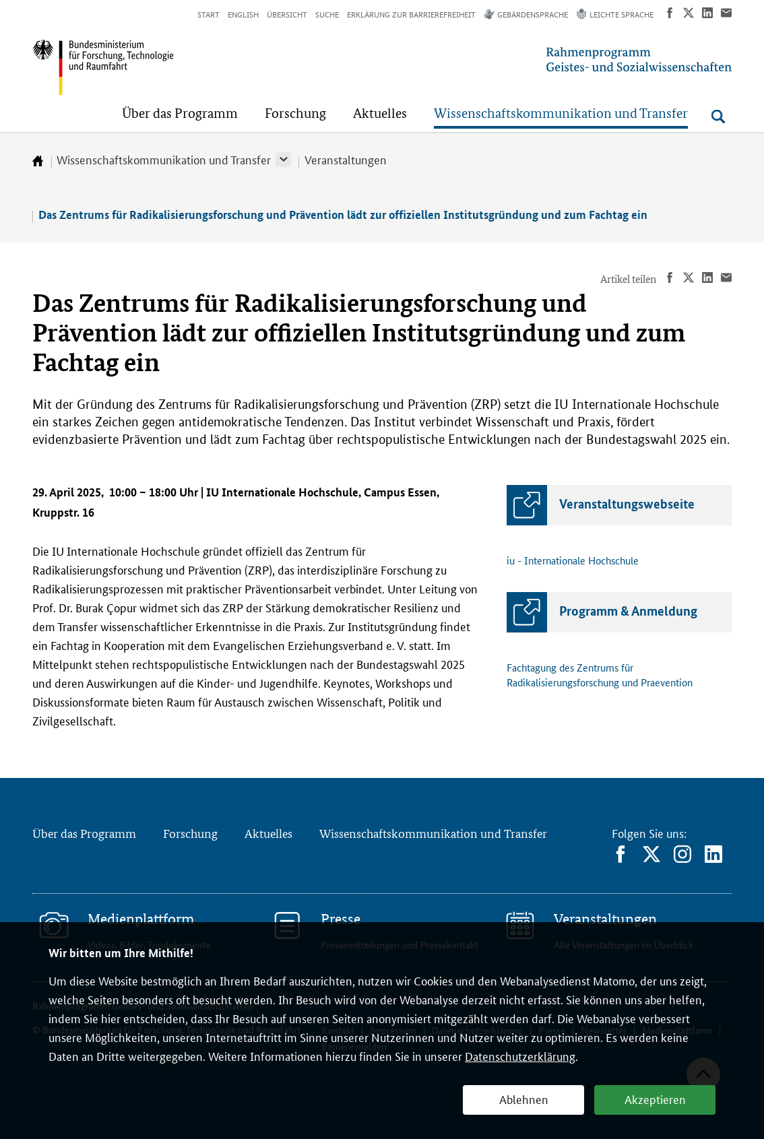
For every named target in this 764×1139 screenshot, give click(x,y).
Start (208, 13)
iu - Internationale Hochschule (573, 560)
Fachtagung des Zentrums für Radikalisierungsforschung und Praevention (600, 674)
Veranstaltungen (346, 159)
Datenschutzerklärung (520, 1055)
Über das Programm (84, 833)
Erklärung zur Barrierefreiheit (411, 13)
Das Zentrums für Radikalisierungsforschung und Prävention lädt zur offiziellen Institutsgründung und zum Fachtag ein (342, 214)
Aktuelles (268, 833)
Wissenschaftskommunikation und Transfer (164, 159)
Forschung (190, 833)
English (243, 13)
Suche (327, 13)
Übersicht (287, 13)
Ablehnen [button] (523, 1099)
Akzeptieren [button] (655, 1099)
